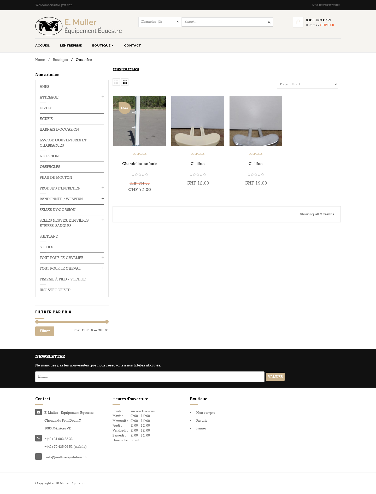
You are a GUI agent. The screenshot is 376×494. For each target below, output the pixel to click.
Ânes (44, 86)
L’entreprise (71, 45)
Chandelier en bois (139, 163)
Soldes (46, 247)
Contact (132, 45)
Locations (50, 156)
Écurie (46, 119)
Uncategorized (55, 290)
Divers (46, 108)
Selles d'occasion (57, 210)
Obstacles (139, 153)
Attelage (49, 97)
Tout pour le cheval (60, 268)
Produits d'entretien (60, 188)
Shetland (49, 236)
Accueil (42, 45)
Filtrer (45, 331)
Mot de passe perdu (326, 5)
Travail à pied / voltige (63, 279)
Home (40, 60)
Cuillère (198, 163)
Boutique (103, 45)
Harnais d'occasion (59, 129)
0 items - (320, 25)
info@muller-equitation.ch (66, 457)
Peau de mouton (56, 177)
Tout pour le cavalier (61, 258)
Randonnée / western (61, 199)
